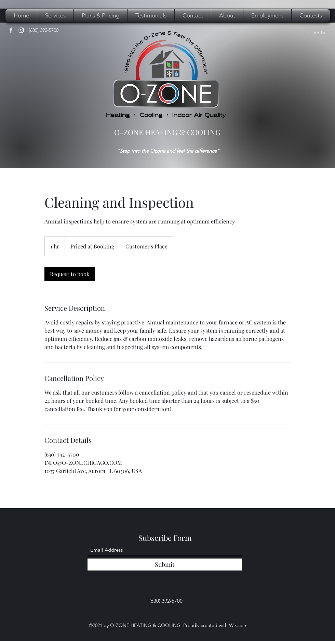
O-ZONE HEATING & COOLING (167, 132)
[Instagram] (21, 30)
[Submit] (165, 565)
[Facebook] (11, 30)
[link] (69, 274)
